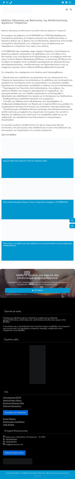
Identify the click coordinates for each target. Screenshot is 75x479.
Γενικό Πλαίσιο (9, 419)
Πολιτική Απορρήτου (12, 406)
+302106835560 (10, 439)
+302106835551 (10, 442)
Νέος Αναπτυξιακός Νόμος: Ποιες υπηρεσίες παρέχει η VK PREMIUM (35, 202)
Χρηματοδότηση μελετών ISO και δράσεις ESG (25, 161)
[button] (67, 10)
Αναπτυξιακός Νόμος (12, 400)
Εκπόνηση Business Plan (13, 403)
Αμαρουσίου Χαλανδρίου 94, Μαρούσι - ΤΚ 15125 (24, 437)
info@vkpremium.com (13, 444)
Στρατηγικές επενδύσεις (14, 422)
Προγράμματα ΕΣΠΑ (12, 398)
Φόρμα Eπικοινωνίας (14, 453)
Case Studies (8, 425)
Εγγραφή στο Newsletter (15, 413)
